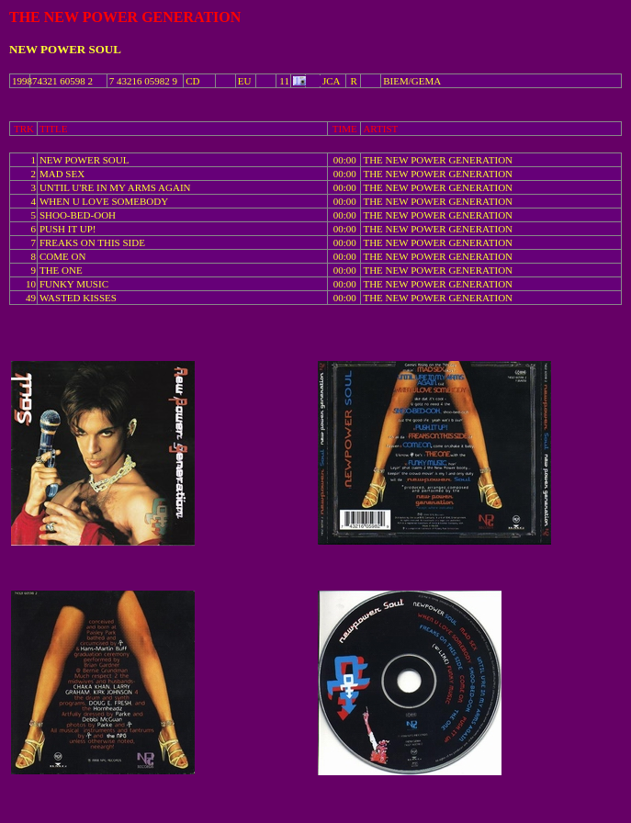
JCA (331, 80)
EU (245, 80)
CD (192, 80)
